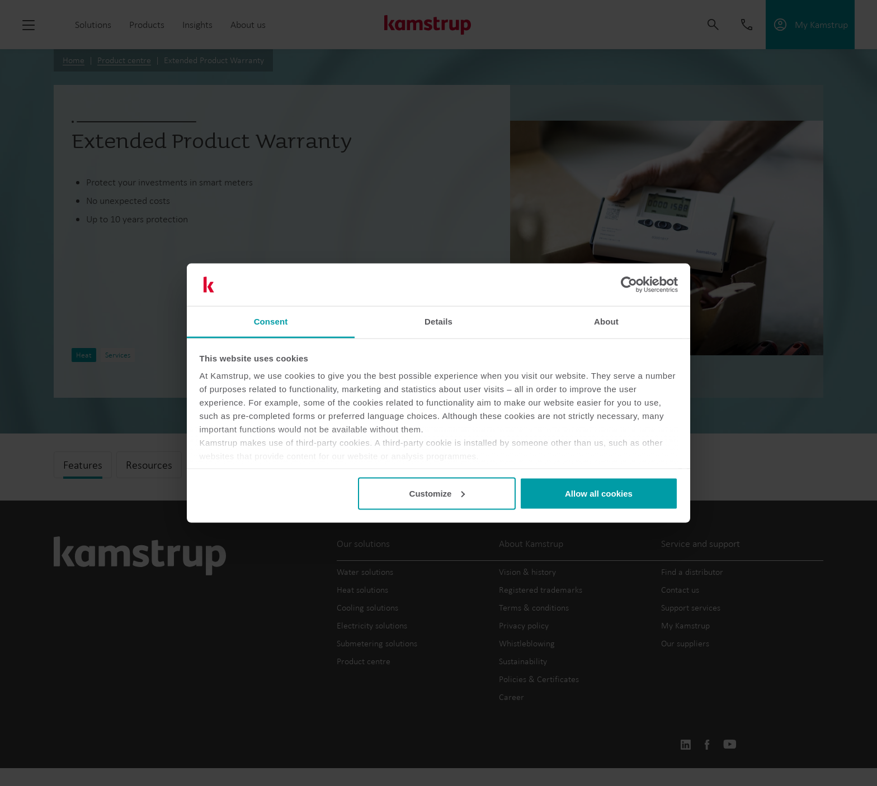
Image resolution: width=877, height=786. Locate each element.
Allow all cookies (599, 493)
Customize (437, 493)
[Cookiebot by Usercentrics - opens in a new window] (629, 285)
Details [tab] (438, 321)
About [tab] (606, 321)
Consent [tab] (271, 321)
